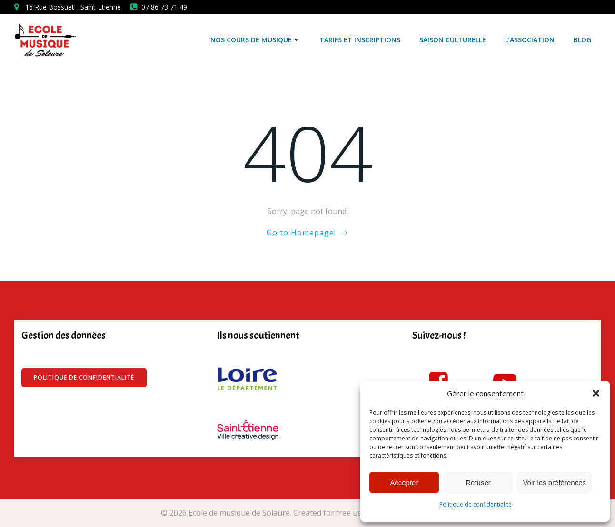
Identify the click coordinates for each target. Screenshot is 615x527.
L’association (530, 39)
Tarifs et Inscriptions (359, 39)
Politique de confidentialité (475, 504)
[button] (596, 393)
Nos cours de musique (255, 39)
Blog (582, 39)
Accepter (404, 482)
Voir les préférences (554, 482)
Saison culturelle (452, 39)
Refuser (478, 482)
